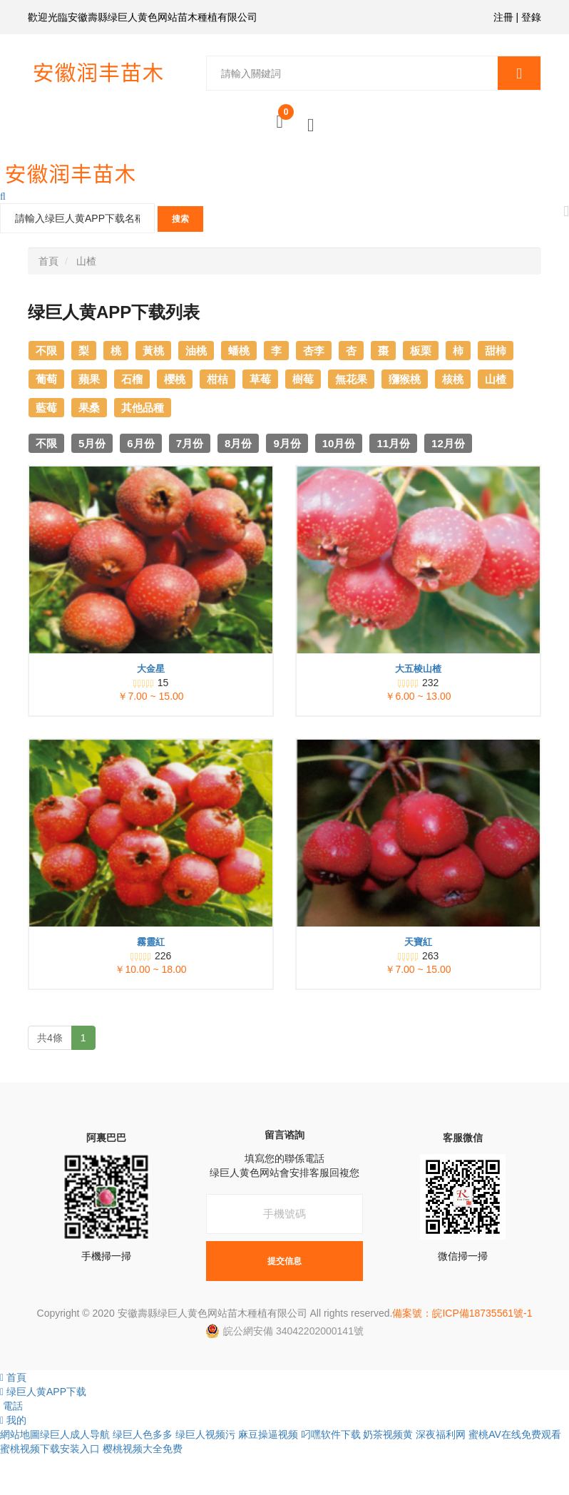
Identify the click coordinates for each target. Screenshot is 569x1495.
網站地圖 (20, 1434)
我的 (13, 1420)
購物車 (286, 116)
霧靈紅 (151, 942)
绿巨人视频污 (205, 1434)
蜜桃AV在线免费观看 (514, 1434)
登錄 (531, 17)
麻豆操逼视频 (268, 1434)
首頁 (48, 261)
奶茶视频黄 (388, 1434)
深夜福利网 (441, 1434)
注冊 (503, 17)
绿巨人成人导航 (75, 1434)
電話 (11, 1406)
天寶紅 (418, 942)
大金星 (151, 668)
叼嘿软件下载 (331, 1434)
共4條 (50, 1038)
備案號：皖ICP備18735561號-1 (462, 1313)
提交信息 (284, 1260)
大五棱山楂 (418, 668)
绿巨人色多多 (143, 1434)
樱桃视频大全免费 (143, 1448)
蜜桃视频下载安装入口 (50, 1448)
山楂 (86, 261)
